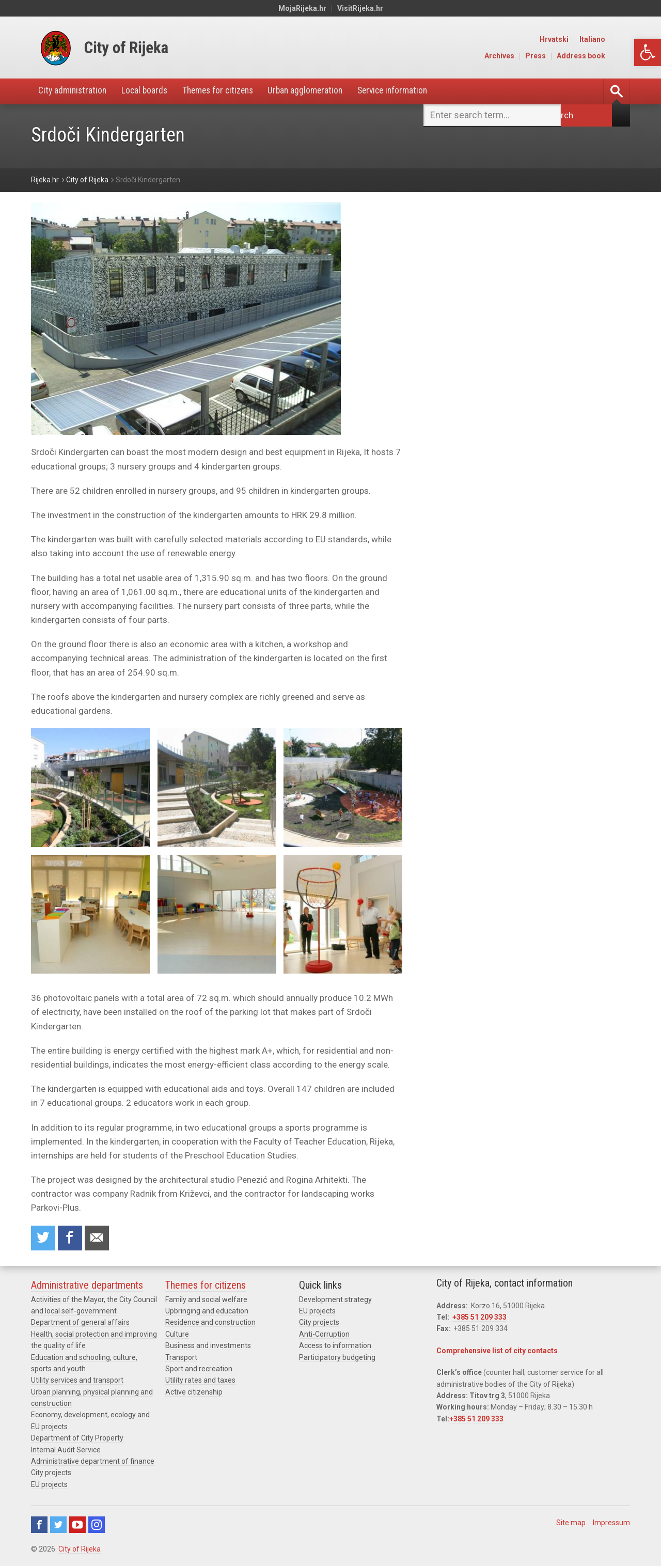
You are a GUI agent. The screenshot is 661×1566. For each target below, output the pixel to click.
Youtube (77, 1525)
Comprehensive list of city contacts (497, 1352)
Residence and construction (210, 1323)
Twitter (58, 1525)
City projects (51, 1473)
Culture (177, 1335)
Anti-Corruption (324, 1335)
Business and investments (208, 1346)
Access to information (335, 1346)
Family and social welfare (206, 1300)
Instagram (96, 1525)
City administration (74, 91)
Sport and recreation (198, 1370)
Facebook (39, 1525)
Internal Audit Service (66, 1451)
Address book (607, 56)
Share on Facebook (70, 1238)
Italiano (618, 39)
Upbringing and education (206, 1312)
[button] (647, 52)
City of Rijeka (79, 1550)
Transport (181, 1358)
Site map (571, 1524)
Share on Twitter (43, 1238)
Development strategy (335, 1300)
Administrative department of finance (92, 1462)
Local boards (149, 91)
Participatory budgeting (337, 1358)
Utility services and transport (77, 1381)
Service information (409, 91)
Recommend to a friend (98, 1238)
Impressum (611, 1524)
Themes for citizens (226, 91)
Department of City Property (77, 1439)
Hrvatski (579, 39)
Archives (525, 56)
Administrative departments (87, 1285)
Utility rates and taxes (200, 1381)
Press (561, 56)
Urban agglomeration (318, 91)
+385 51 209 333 (479, 1318)
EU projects (49, 1485)
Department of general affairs (80, 1323)
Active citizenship (194, 1393)
